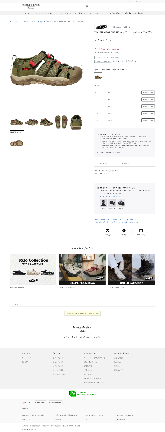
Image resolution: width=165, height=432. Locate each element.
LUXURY (25, 362)
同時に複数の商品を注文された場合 (105, 222)
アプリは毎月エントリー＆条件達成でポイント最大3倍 (126, 13)
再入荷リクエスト (148, 92)
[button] (11, 68)
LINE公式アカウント (121, 370)
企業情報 (25, 426)
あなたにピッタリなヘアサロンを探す (33, 415)
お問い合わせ (88, 370)
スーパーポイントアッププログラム (95, 358)
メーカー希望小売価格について (128, 222)
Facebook (117, 362)
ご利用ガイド (88, 366)
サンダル (46, 22)
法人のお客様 (88, 374)
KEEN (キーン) (27, 22)
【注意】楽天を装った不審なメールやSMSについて (82, 313)
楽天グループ (127, 1)
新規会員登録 (118, 358)
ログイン (122, 61)
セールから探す (58, 370)
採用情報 (78, 426)
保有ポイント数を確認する (125, 415)
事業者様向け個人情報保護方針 (51, 426)
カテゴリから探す (59, 366)
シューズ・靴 (38, 22)
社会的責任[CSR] (68, 426)
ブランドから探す (59, 358)
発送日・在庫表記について (102, 219)
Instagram (117, 366)
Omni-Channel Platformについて (94, 382)
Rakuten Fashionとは (90, 362)
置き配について (118, 219)
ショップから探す (59, 362)
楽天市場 (139, 1)
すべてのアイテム (59, 374)
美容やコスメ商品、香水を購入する (66, 415)
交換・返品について (131, 219)
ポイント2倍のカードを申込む (95, 415)
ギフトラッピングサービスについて (111, 196)
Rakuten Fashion (41, 6)
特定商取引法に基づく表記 (92, 378)
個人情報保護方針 (35, 426)
